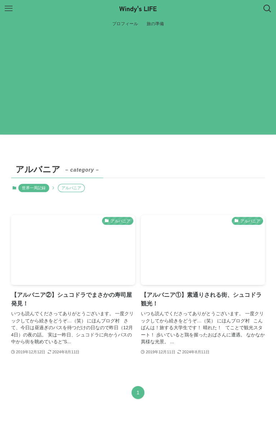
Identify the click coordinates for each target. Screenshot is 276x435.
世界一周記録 (34, 188)
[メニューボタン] (8, 8)
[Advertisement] (138, 84)
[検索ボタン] (267, 8)
